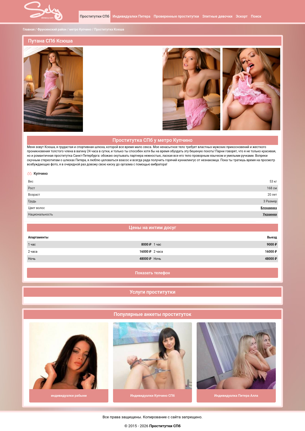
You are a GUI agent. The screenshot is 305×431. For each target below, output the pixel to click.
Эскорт (241, 16)
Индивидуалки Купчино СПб (152, 396)
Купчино (41, 173)
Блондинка (269, 208)
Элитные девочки (217, 16)
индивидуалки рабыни (69, 396)
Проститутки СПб (94, 16)
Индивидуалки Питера (131, 16)
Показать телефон (152, 272)
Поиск (256, 16)
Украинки (270, 214)
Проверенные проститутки (176, 16)
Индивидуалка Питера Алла (236, 396)
